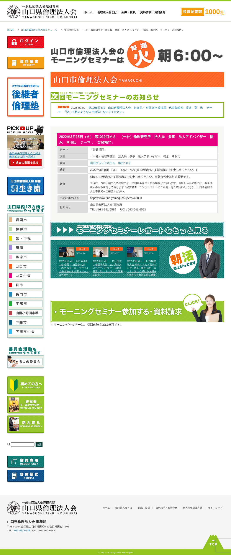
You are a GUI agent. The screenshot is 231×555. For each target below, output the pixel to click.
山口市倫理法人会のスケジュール (39, 30)
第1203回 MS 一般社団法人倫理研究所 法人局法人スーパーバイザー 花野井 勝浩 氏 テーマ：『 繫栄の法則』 (108, 268)
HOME (10, 30)
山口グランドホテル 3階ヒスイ (110, 163)
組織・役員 (128, 12)
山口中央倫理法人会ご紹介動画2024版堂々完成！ (25, 155)
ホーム (88, 12)
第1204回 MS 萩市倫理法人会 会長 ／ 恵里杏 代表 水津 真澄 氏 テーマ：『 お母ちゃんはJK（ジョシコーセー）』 (74, 268)
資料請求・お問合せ (152, 12)
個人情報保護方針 (192, 507)
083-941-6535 (22, 530)
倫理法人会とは (107, 12)
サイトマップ (215, 507)
